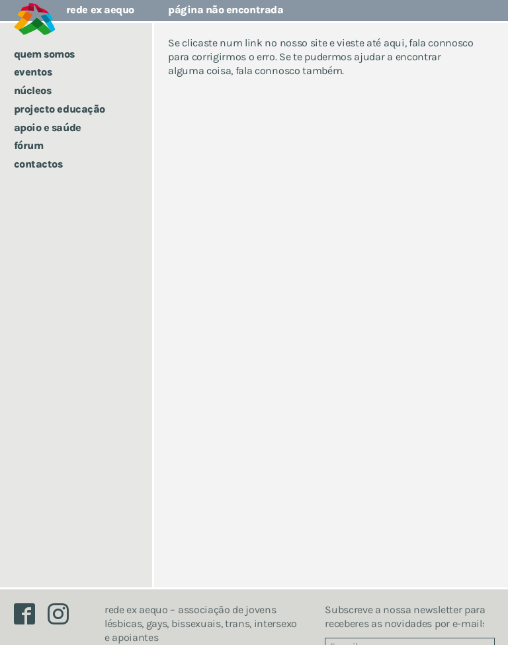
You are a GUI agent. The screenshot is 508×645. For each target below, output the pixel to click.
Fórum (29, 145)
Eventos (33, 72)
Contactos (38, 164)
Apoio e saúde (47, 127)
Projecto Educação (59, 109)
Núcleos (33, 90)
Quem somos (44, 54)
